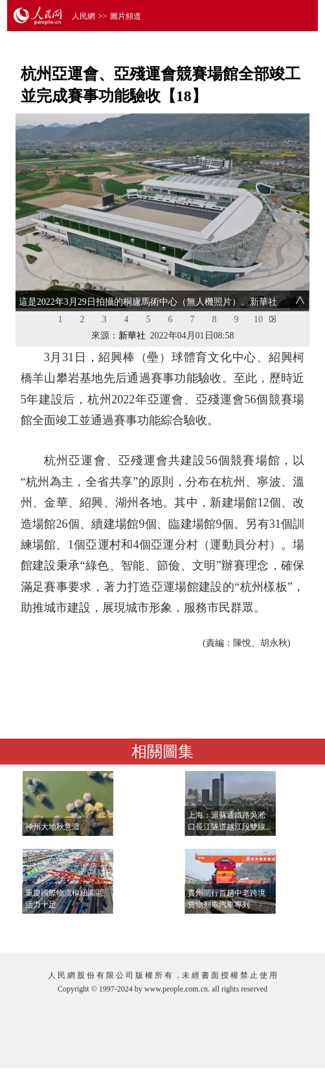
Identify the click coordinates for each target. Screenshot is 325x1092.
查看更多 (270, 929)
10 (258, 319)
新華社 (132, 335)
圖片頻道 (125, 16)
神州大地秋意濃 (52, 826)
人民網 (83, 16)
